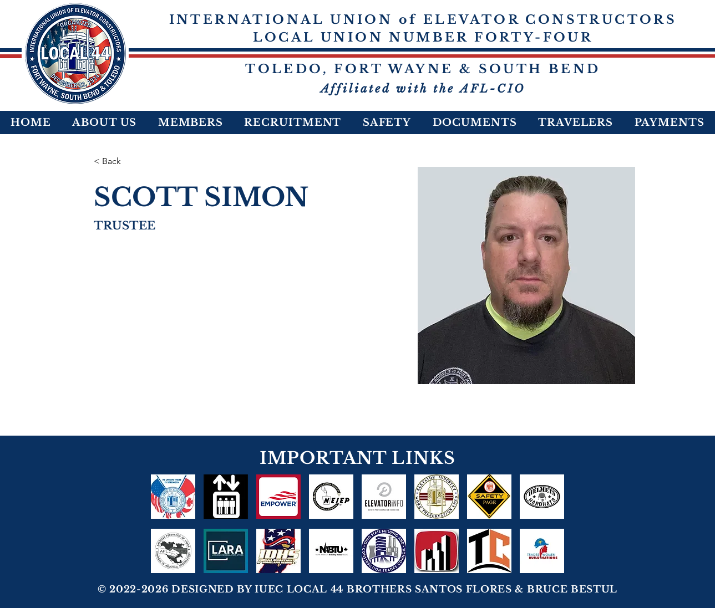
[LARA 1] (226, 551)
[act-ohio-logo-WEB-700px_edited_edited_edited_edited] (436, 551)
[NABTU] (331, 551)
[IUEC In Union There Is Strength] (173, 496)
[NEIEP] (331, 496)
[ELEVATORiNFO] (384, 496)
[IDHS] (278, 551)
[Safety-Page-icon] (489, 496)
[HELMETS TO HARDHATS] (542, 496)
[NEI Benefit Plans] (226, 496)
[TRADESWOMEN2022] (542, 551)
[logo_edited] (436, 496)
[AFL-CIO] (173, 551)
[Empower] (278, 496)
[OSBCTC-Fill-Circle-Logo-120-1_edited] (384, 551)
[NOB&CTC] (489, 551)
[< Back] (116, 162)
